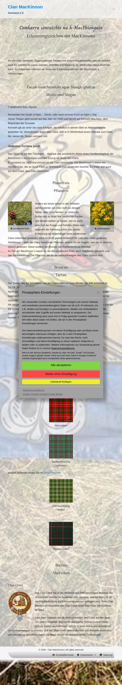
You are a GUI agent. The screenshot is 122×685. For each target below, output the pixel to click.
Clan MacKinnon (25, 6)
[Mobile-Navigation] (113, 9)
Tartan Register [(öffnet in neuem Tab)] (52, 472)
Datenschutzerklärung (63, 348)
